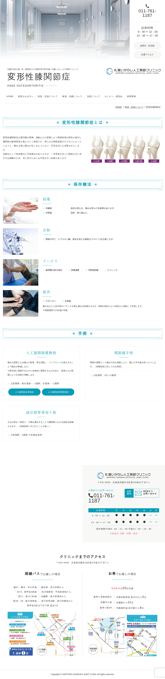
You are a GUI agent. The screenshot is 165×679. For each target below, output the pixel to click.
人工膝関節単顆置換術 (58, 392)
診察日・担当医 (147, 45)
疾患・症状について (134, 107)
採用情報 (131, 96)
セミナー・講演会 (113, 96)
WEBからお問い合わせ (150, 494)
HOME (10, 96)
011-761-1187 (101, 498)
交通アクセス (147, 54)
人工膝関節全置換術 (24, 392)
